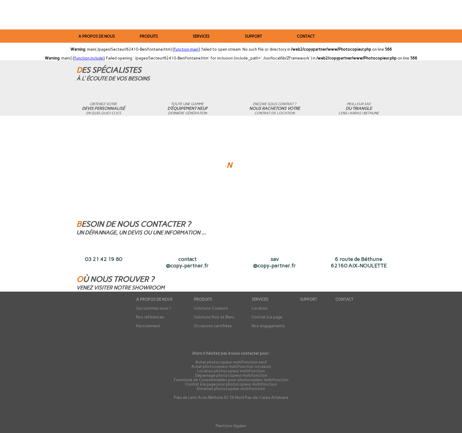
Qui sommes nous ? (153, 308)
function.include (88, 58)
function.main (186, 49)
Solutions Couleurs (211, 308)
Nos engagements (268, 326)
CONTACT (344, 299)
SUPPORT (308, 299)
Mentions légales (231, 426)
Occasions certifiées (213, 326)
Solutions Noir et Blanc (214, 317)
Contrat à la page (267, 317)
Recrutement (148, 326)
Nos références (150, 317)
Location (260, 308)
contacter (250, 353)
